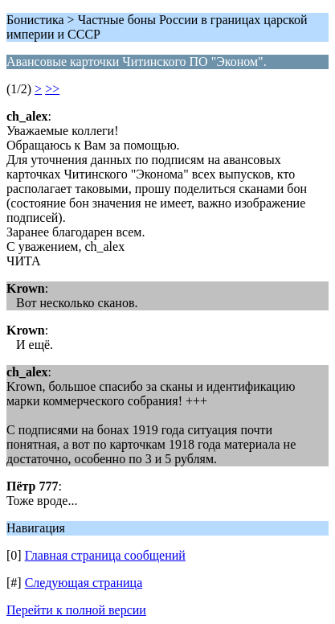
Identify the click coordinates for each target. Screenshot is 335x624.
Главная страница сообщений (105, 555)
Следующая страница (84, 582)
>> (52, 89)
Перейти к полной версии (76, 610)
